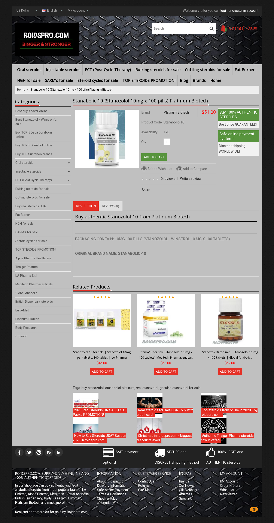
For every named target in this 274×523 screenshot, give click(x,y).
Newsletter (228, 494)
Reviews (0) (110, 206)
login (224, 11)
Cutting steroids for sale (207, 69)
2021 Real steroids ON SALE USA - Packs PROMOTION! (100, 412)
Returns (144, 486)
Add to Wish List (156, 168)
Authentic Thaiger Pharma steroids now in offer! (227, 438)
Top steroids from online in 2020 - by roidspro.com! (229, 412)
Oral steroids (29, 69)
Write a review (190, 179)
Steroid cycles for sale (97, 80)
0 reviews (168, 179)
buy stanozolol (93, 388)
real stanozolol (147, 388)
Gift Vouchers (189, 490)
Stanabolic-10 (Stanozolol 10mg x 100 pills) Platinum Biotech (71, 89)
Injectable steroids (63, 69)
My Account (229, 481)
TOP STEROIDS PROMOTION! (148, 80)
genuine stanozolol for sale (180, 388)
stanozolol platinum (119, 388)
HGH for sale (28, 80)
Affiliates (185, 494)
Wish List (227, 490)
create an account (245, 11)
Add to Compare (191, 168)
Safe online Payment (112, 490)
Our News (186, 486)
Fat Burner (245, 69)
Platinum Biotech (176, 112)
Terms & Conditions (111, 494)
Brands (199, 80)
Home (215, 80)
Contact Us (146, 481)
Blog (184, 80)
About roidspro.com (111, 481)
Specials (185, 498)
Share (146, 190)
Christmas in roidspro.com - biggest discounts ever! (164, 438)
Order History (230, 486)
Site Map (145, 490)
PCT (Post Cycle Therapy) (108, 69)
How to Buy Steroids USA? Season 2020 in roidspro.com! (99, 438)
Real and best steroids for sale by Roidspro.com (51, 512)
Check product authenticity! (107, 500)
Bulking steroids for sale (157, 69)
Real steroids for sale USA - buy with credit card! (165, 412)
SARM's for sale (59, 80)
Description (86, 206)
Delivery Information (112, 486)
